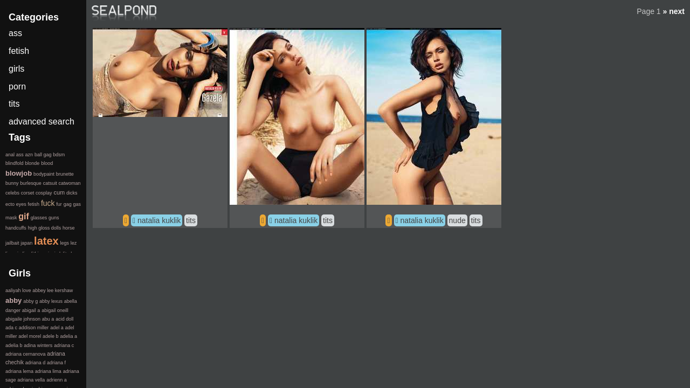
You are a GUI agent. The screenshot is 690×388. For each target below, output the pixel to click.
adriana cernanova (25, 354)
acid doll (64, 319)
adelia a (68, 336)
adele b (51, 336)
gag (68, 204)
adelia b (14, 345)
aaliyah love (18, 290)
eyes (21, 204)
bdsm (59, 154)
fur (59, 204)
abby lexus (51, 301)
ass (15, 33)
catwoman (69, 183)
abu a (48, 319)
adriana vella (31, 380)
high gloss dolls (44, 228)
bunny (12, 183)
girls (16, 68)
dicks (72, 193)
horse (69, 228)
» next (674, 11)
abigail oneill (55, 310)
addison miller (34, 327)
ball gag (43, 154)
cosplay (44, 193)
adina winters (38, 345)
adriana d (35, 362)
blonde (32, 163)
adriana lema (19, 371)
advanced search (41, 121)
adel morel (29, 336)
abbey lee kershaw (52, 290)
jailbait (12, 243)
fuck (48, 203)
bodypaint (43, 174)
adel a (57, 327)
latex (46, 241)
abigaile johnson (22, 319)
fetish (19, 51)
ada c (11, 327)
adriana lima (48, 371)
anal (10, 154)
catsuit (50, 183)
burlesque (31, 183)
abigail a (31, 310)
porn (17, 86)
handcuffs (15, 228)
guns (54, 217)
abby (13, 300)
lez (74, 243)
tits (191, 220)
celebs (12, 193)
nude (457, 220)
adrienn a (56, 380)
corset (27, 193)
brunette (65, 174)
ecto (10, 204)
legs (64, 243)
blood (47, 163)
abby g (30, 301)
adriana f (56, 362)
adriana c (64, 345)
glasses (39, 217)
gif (23, 216)
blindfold (14, 163)
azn (29, 154)
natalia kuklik (159, 220)
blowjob (18, 173)
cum (59, 192)
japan (26, 243)
